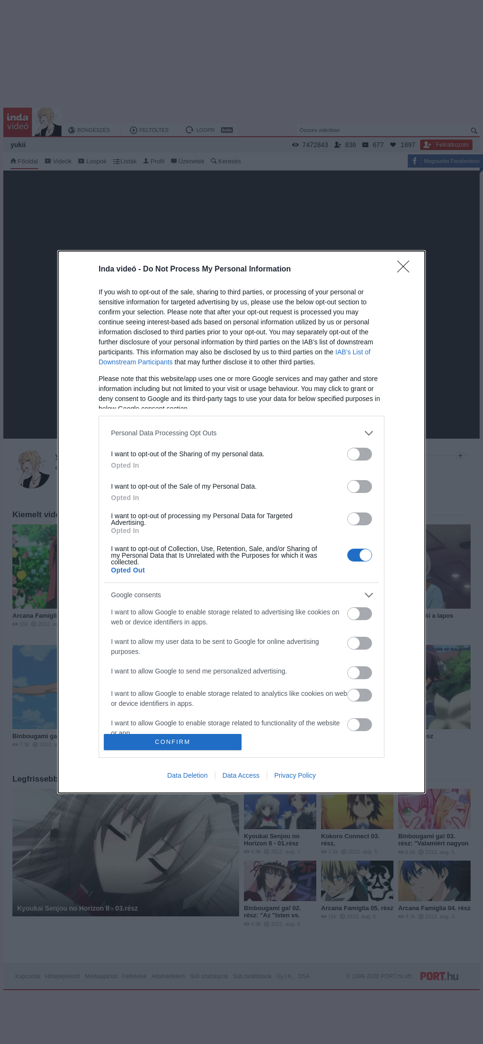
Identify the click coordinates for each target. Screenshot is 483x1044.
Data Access (241, 775)
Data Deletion (187, 775)
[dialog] (241, 522)
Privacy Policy (295, 775)
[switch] (359, 454)
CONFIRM (173, 742)
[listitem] (241, 433)
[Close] (406, 270)
